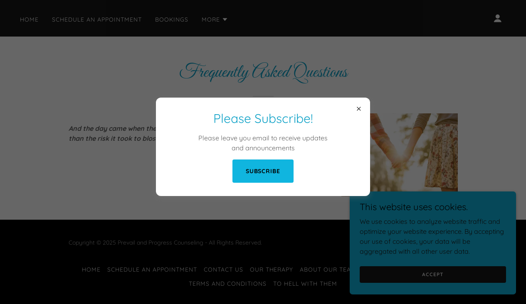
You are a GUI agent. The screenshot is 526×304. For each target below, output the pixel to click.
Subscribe (263, 171)
